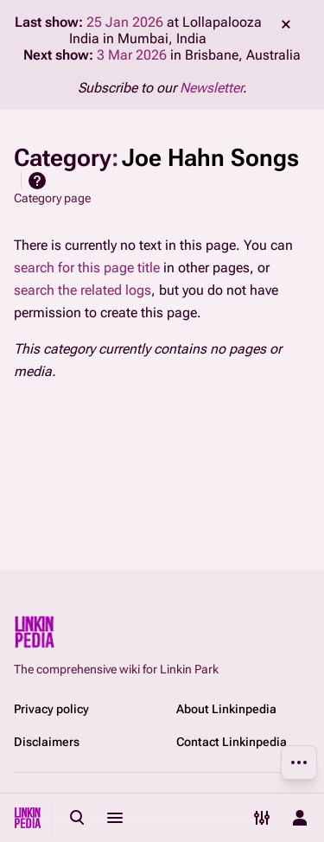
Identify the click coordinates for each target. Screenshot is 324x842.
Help (37, 180)
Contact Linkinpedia (231, 742)
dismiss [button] (286, 24)
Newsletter (211, 88)
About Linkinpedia (226, 709)
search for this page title (87, 267)
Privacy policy (51, 709)
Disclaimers (46, 742)
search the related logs (82, 290)
